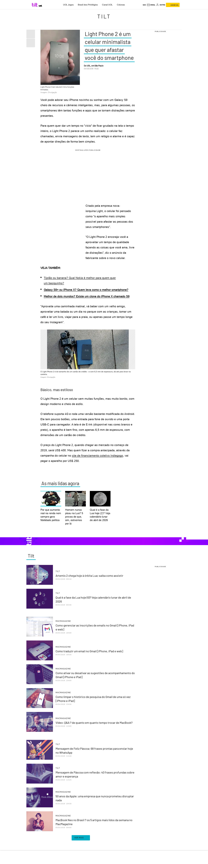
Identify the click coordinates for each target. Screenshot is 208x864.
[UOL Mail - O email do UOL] (151, 4)
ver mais (80, 837)
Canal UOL (107, 4)
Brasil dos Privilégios (88, 4)
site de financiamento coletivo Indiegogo (97, 455)
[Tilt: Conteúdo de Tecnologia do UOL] (35, 5)
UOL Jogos (68, 4)
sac (144, 5)
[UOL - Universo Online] (40, 6)
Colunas (121, 4)
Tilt (104, 16)
